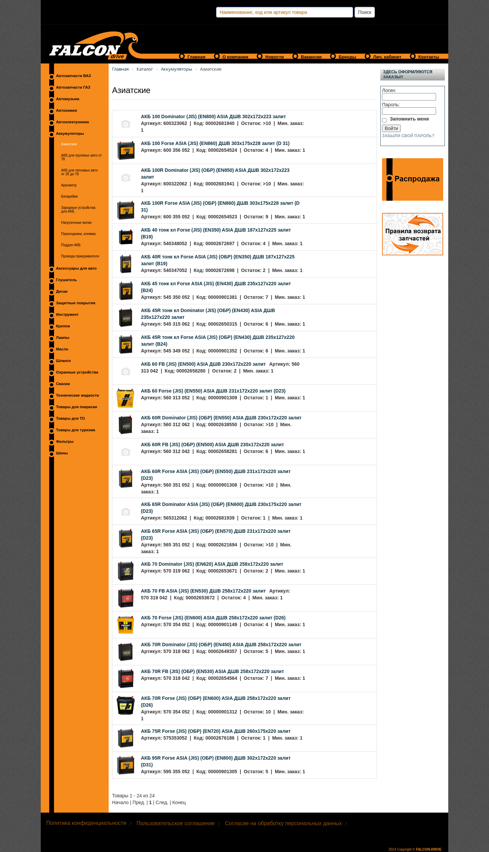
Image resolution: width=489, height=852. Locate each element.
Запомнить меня (409, 119)
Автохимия (66, 110)
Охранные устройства (77, 372)
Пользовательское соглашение (176, 823)
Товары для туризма (75, 430)
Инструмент (67, 314)
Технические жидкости (77, 395)
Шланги (63, 361)
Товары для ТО (70, 418)
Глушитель (66, 280)
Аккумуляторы (70, 133)
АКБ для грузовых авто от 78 (81, 157)
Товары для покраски (76, 407)
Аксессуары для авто (76, 268)
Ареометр (69, 185)
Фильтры (65, 441)
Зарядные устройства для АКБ (78, 209)
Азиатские (69, 144)
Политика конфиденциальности (86, 823)
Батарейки (69, 196)
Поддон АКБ (70, 245)
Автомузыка (67, 99)
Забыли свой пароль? (408, 135)
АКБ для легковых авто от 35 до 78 (79, 172)
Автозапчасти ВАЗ (73, 76)
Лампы (62, 338)
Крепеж (63, 326)
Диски (62, 291)
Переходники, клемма (78, 234)
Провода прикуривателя (80, 256)
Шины (62, 453)
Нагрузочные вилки (76, 222)
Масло (62, 349)
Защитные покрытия (75, 303)
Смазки (63, 384)
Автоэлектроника (72, 122)
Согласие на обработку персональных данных (283, 823)
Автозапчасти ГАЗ (73, 87)
